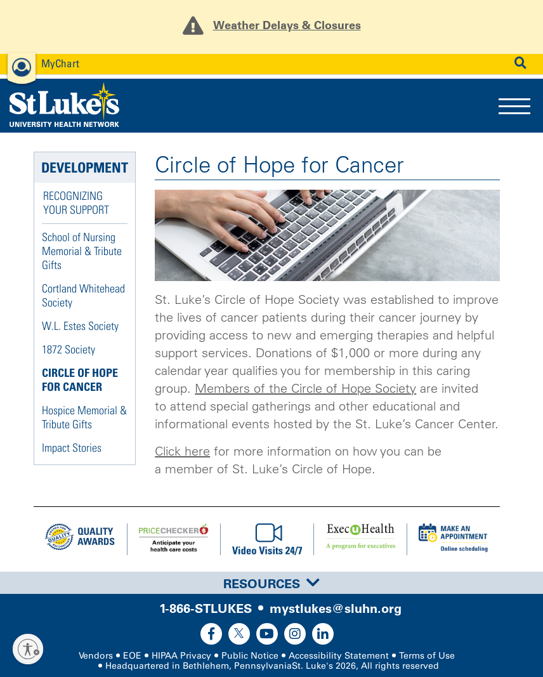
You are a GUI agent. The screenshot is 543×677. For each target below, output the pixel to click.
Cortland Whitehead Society (83, 295)
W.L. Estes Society (80, 325)
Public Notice (249, 655)
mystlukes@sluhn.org (336, 608)
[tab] (271, 583)
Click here (182, 451)
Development (84, 167)
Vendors (96, 655)
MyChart (60, 63)
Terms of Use (427, 655)
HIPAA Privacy (181, 655)
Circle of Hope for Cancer (80, 379)
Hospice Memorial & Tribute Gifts (84, 417)
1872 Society (68, 349)
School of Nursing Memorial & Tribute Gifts (82, 251)
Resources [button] (271, 584)
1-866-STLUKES (205, 608)
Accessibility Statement (339, 655)
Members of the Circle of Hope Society (305, 388)
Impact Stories (71, 447)
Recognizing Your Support (76, 202)
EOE (132, 655)
